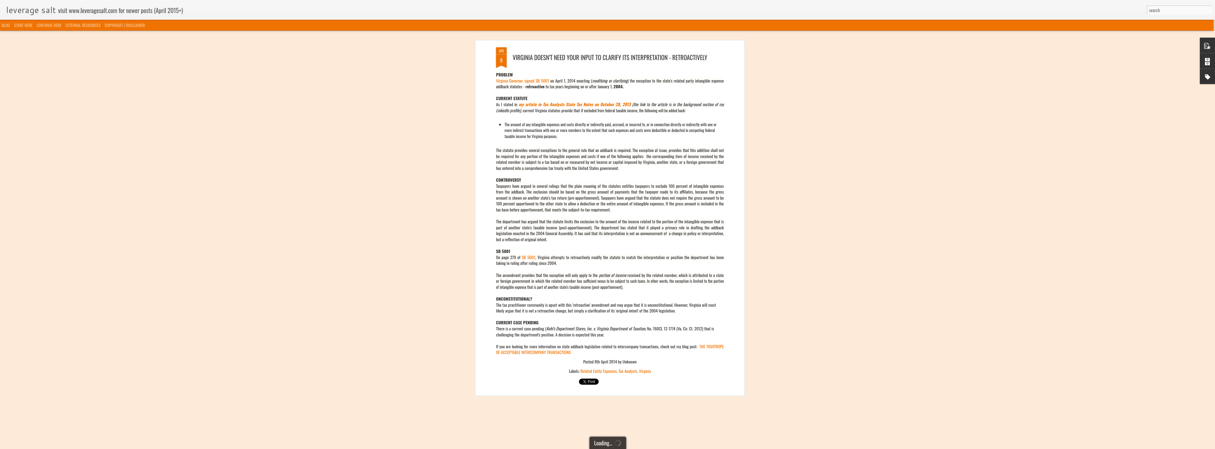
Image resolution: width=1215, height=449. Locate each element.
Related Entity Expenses (598, 168)
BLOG (6, 25)
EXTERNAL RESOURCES (83, 25)
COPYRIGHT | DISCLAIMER (125, 25)
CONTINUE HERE (49, 25)
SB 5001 (529, 54)
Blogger (638, 445)
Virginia (645, 168)
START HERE (23, 25)
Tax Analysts (627, 168)
